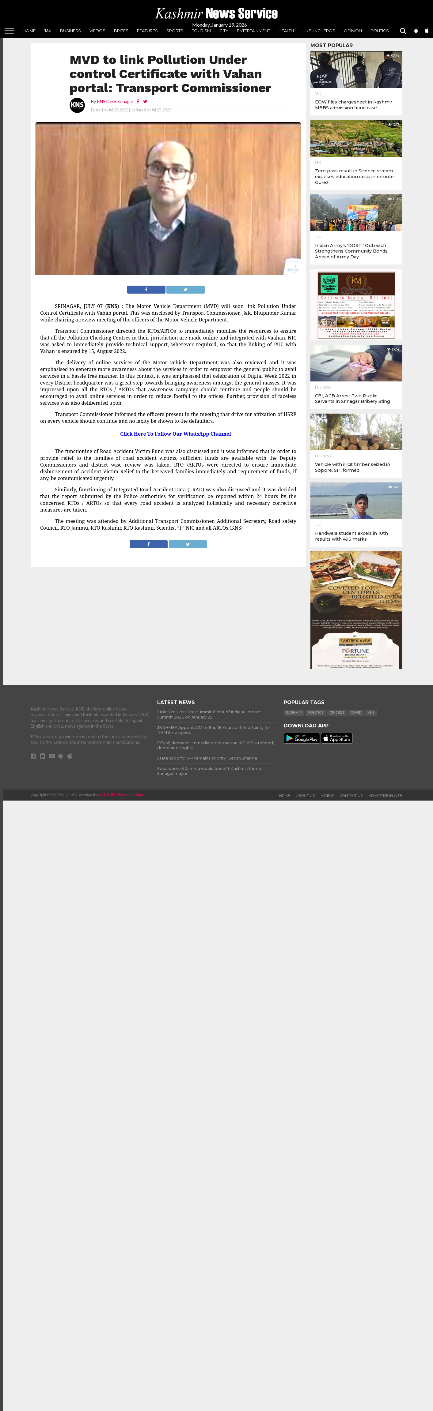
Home (29, 30)
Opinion (353, 30)
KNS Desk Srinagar (115, 101)
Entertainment (253, 30)
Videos (327, 796)
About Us (305, 796)
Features (147, 30)
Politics (379, 30)
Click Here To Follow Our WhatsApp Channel (175, 433)
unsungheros (318, 30)
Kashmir (294, 713)
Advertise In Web (385, 796)
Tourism (201, 30)
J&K (47, 30)
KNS (370, 713)
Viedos (97, 30)
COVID (356, 713)
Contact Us (351, 796)
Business (70, 30)
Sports (174, 30)
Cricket (337, 713)
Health (286, 30)
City (223, 30)
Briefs (121, 30)
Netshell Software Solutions (122, 795)
